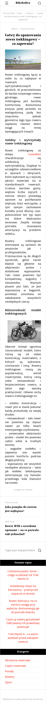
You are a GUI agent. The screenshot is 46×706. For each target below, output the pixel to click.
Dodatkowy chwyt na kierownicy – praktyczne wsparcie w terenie (23, 590)
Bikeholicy (23, 3)
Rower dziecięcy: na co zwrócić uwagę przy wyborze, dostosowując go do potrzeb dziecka (23, 607)
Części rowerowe (15, 666)
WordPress (38, 699)
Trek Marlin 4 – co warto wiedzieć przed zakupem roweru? (23, 638)
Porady (9, 672)
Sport (8, 683)
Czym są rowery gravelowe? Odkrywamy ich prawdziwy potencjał (23, 623)
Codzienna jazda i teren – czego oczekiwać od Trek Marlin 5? (23, 575)
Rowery (29, 13)
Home (19, 13)
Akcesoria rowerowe (17, 661)
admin (14, 29)
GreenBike (34, 154)
